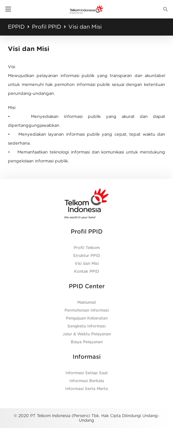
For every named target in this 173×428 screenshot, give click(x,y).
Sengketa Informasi (86, 326)
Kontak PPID (86, 271)
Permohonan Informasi (86, 310)
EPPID (16, 27)
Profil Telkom (87, 248)
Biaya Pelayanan (87, 342)
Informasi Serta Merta (86, 389)
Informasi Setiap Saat (86, 373)
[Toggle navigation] (8, 9)
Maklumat (86, 302)
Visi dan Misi (85, 27)
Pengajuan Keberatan (87, 318)
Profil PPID (46, 27)
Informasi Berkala (86, 381)
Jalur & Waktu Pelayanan (86, 334)
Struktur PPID (86, 256)
